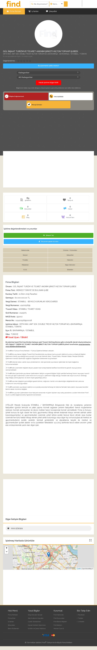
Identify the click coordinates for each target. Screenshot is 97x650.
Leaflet (79, 568)
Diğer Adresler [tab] (70, 265)
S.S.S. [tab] (25, 270)
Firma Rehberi (14, 11)
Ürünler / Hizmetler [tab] (70, 250)
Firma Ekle (11, 618)
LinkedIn (80, 621)
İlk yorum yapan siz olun (48, 241)
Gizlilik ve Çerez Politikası (37, 628)
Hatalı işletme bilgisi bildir (48, 82)
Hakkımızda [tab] (25, 250)
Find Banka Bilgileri (60, 621)
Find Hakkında (59, 615)
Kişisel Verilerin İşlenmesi (37, 625)
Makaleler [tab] (25, 265)
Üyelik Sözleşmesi (34, 621)
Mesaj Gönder (34, 104)
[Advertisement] (48, 129)
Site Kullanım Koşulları (35, 618)
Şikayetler (51, 11)
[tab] (25, 209)
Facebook (81, 615)
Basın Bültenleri (13, 628)
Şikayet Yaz (48, 235)
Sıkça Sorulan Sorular (35, 615)
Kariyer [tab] (25, 255)
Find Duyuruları (59, 618)
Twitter (80, 618)
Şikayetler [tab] (70, 255)
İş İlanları (34, 11)
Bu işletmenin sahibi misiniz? (48, 66)
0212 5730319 (56, 96)
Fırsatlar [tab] (25, 260)
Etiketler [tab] (70, 270)
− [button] (6, 552)
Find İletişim (58, 625)
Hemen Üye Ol (59, 628)
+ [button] (6, 548)
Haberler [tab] (70, 260)
